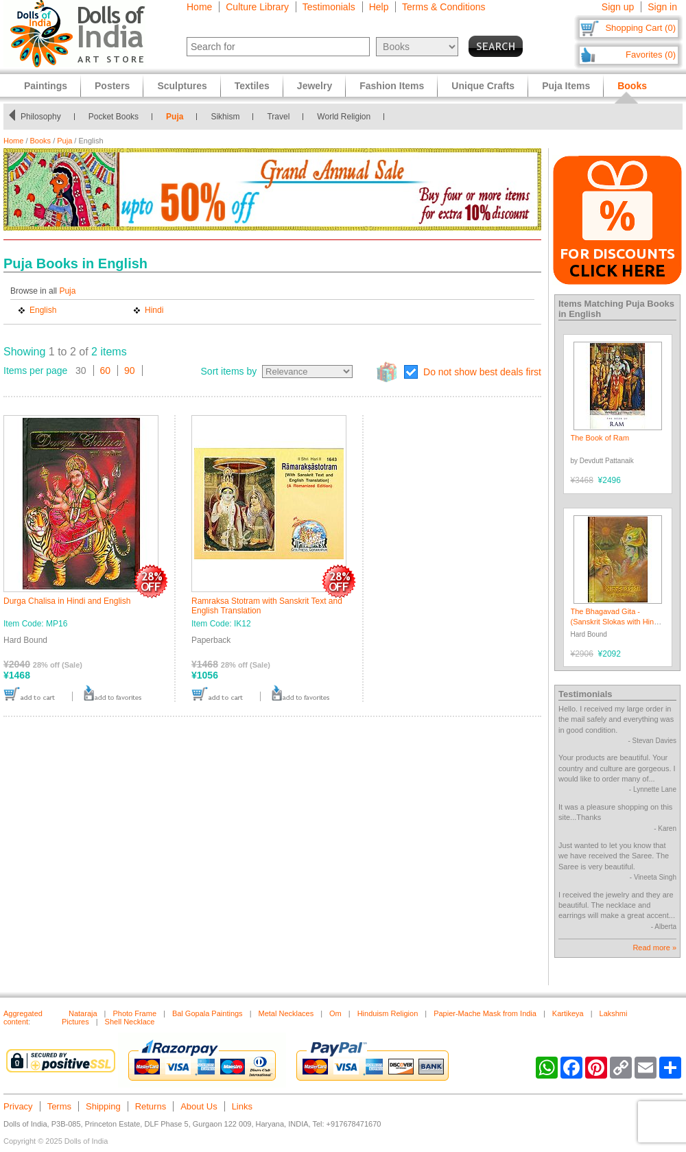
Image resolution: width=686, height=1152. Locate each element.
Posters (112, 85)
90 (129, 370)
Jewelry (314, 85)
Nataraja (83, 1013)
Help (379, 6)
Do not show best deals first (482, 371)
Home (199, 6)
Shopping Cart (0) (640, 28)
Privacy (18, 1106)
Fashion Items (391, 85)
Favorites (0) (651, 54)
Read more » (654, 947)
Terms (59, 1106)
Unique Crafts (482, 85)
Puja (174, 116)
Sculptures (181, 85)
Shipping (103, 1106)
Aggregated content (23, 1017)
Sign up (618, 6)
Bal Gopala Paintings (207, 1013)
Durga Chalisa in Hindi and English (66, 601)
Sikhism (225, 116)
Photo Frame (134, 1013)
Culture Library (257, 6)
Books (40, 141)
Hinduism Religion (387, 1013)
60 (105, 370)
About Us (198, 1106)
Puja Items (566, 85)
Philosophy (41, 116)
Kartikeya (568, 1013)
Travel (278, 116)
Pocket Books (113, 116)
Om (335, 1013)
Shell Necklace (130, 1022)
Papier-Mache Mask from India (485, 1013)
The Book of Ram (600, 438)
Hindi (154, 310)
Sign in (662, 6)
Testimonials (329, 6)
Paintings (45, 85)
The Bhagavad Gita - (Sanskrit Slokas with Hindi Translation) (615, 622)
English (42, 310)
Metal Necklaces (286, 1013)
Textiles (252, 85)
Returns (151, 1106)
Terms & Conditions (443, 6)
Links (242, 1106)
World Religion (343, 116)
